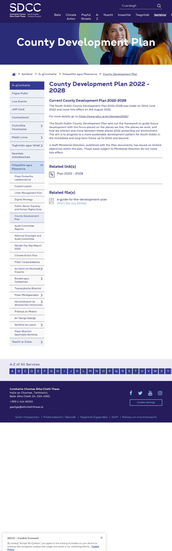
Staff (115, 417)
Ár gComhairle (47, 74)
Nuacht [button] (108, 15)
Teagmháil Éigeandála (94, 417)
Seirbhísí (27, 74)
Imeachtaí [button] (124, 15)
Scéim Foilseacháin (27, 417)
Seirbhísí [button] (160, 15)
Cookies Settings (146, 402)
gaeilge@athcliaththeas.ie (26, 407)
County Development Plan (120, 74)
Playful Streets (86, 17)
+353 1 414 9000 (21, 402)
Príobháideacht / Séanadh (59, 417)
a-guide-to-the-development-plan (82, 199)
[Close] (102, 545)
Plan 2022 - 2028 (70, 173)
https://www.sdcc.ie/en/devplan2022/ (104, 116)
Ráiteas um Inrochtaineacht (139, 417)
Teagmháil (142, 15)
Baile (57, 15)
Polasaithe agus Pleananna (79, 74)
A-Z (97, 17)
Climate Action (71, 17)
